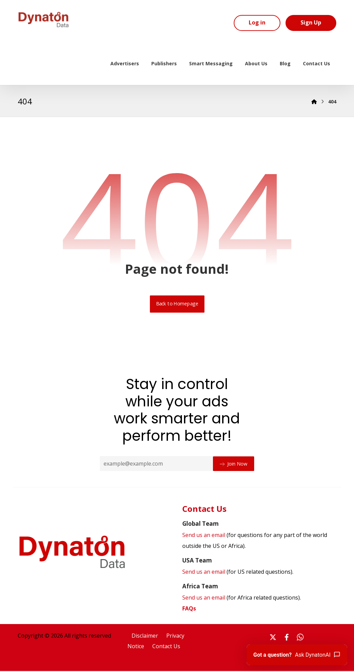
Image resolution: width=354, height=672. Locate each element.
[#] (273, 638)
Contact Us (166, 647)
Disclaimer (145, 636)
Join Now (233, 464)
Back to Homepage (177, 304)
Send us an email (237, 572)
